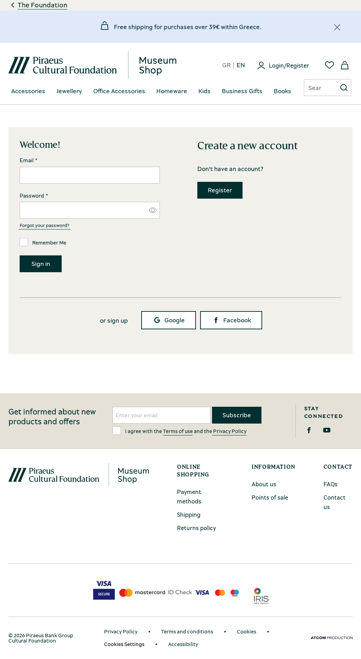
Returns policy (196, 528)
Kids (204, 91)
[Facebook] (309, 430)
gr (226, 65)
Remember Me (43, 242)
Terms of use (178, 430)
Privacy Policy (229, 430)
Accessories (28, 91)
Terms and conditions (187, 631)
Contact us (334, 502)
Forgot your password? (44, 225)
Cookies (246, 631)
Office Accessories (119, 91)
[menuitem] (28, 91)
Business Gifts (242, 91)
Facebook (231, 320)
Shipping (188, 514)
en (241, 65)
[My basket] (345, 65)
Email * (29, 160)
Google (168, 320)
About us (264, 484)
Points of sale (270, 497)
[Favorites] (329, 65)
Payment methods (189, 496)
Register (220, 190)
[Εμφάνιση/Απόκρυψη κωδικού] (153, 210)
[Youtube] (327, 430)
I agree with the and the (179, 430)
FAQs (330, 484)
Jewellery (69, 91)
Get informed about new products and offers (52, 416)
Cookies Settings (124, 643)
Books (282, 91)
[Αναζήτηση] (315, 88)
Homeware (171, 91)
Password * (34, 195)
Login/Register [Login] (289, 65)
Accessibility (183, 643)
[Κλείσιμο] (337, 27)
